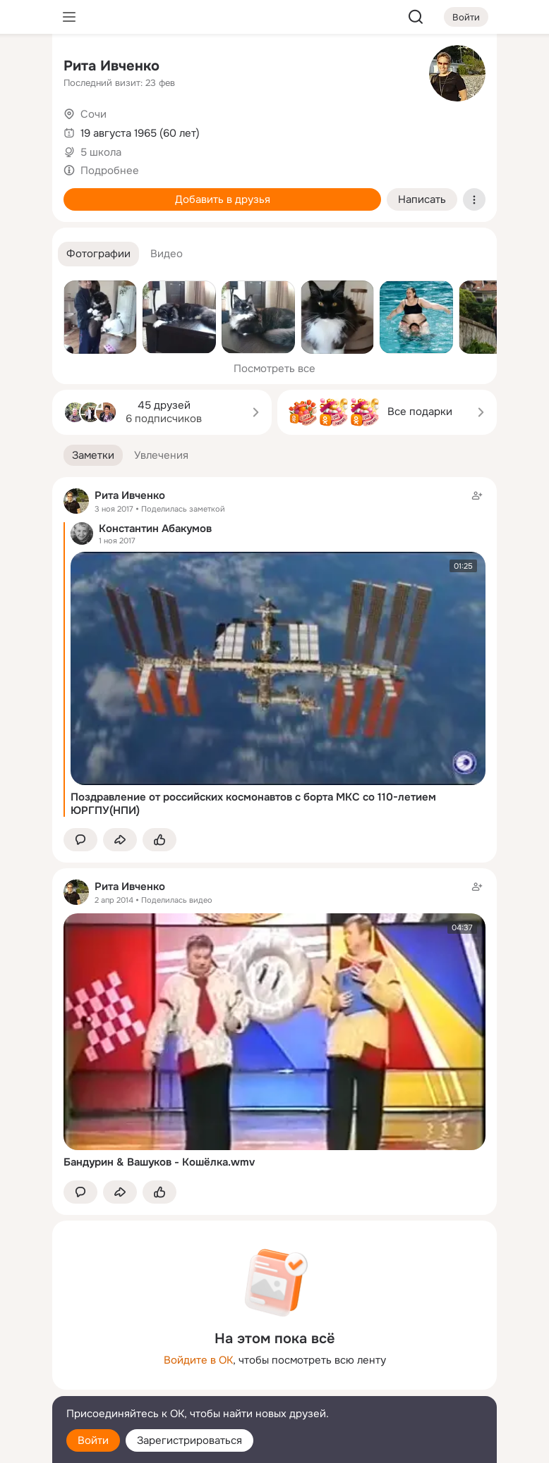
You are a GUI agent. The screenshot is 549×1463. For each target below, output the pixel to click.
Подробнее (109, 170)
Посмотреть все (274, 369)
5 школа (100, 152)
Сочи (93, 114)
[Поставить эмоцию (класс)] (159, 839)
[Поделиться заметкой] (120, 839)
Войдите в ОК (198, 1360)
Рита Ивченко (111, 66)
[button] (98, 254)
